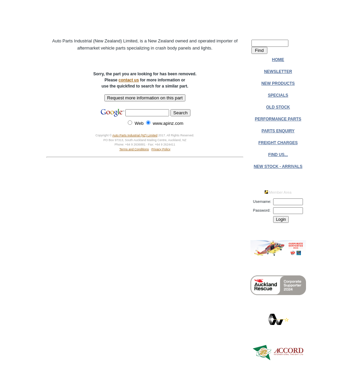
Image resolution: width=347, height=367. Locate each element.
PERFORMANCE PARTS (278, 119)
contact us (129, 80)
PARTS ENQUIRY (278, 131)
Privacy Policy (160, 149)
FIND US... (278, 154)
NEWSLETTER (278, 71)
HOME (278, 59)
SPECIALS (278, 95)
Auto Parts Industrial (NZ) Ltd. (144, 18)
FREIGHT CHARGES (278, 142)
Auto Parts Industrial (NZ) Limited (135, 135)
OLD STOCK (278, 107)
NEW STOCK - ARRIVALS (278, 166)
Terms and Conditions (134, 149)
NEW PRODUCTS (278, 83)
